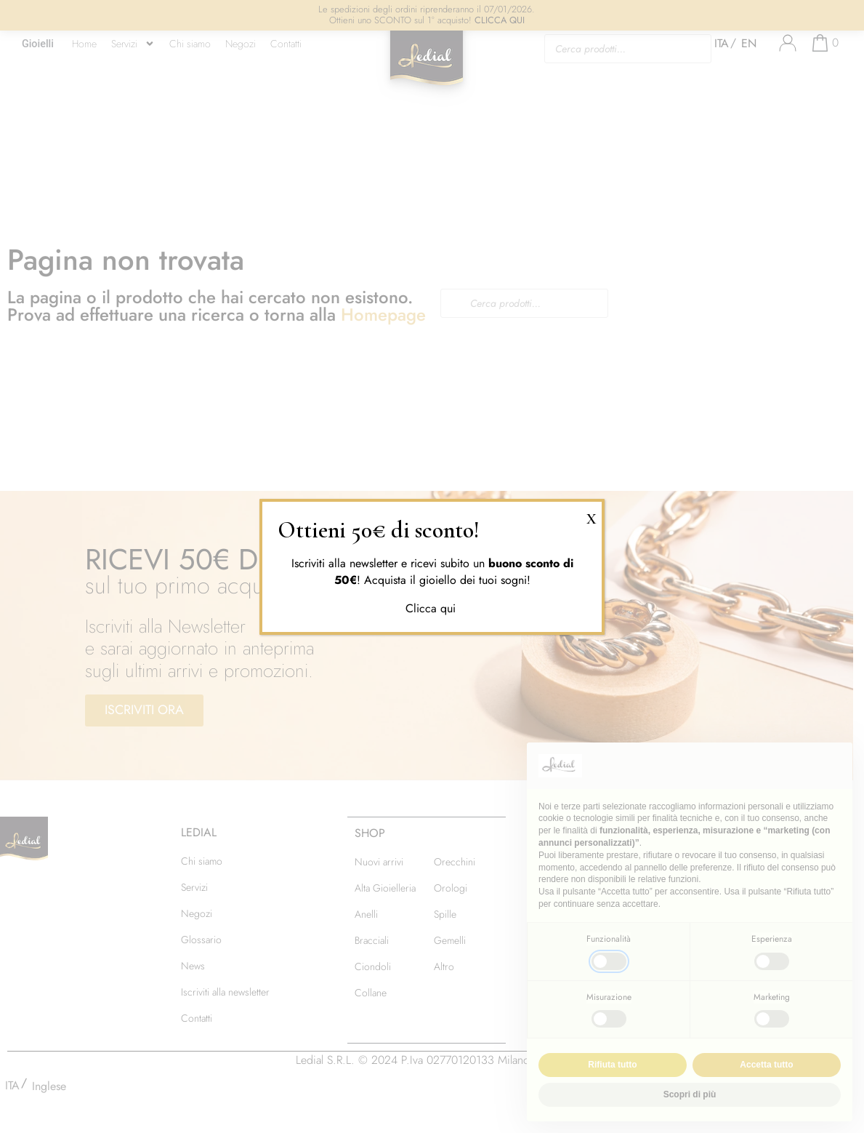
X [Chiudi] (591, 517)
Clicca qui (432, 608)
